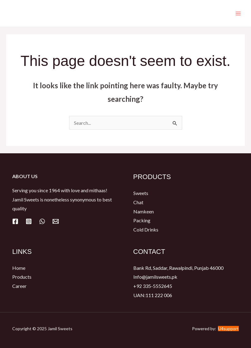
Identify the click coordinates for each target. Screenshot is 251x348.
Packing (141, 220)
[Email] (56, 221)
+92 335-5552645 (152, 286)
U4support (228, 328)
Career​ (19, 286)
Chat (138, 202)
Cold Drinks (145, 229)
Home (18, 268)
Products (21, 277)
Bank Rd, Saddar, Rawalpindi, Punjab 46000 (178, 268)
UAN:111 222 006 (152, 295)
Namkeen (143, 211)
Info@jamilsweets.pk (155, 277)
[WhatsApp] (42, 221)
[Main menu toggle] (238, 13)
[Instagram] (29, 221)
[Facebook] (15, 221)
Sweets (140, 193)
